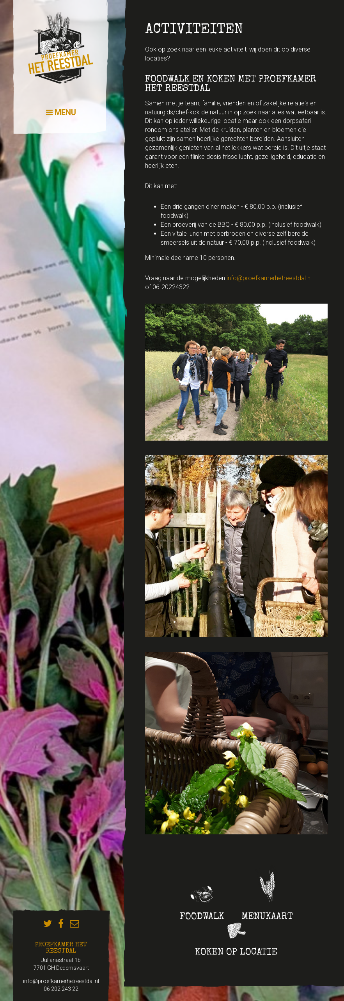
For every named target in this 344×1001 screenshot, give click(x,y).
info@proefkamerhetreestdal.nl (269, 278)
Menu (61, 112)
